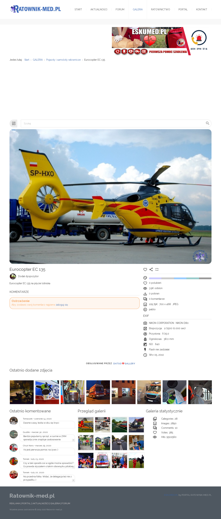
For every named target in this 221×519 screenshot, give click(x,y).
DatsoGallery (124, 363)
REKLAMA (14, 503)
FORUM (66, 503)
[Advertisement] (110, 89)
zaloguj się (62, 304)
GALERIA (55, 503)
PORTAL (26, 503)
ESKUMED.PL (171, 495)
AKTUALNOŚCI (40, 503)
